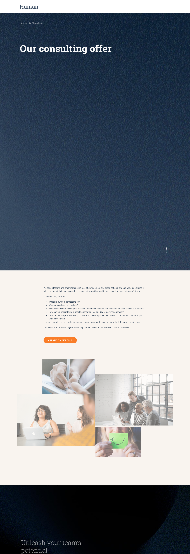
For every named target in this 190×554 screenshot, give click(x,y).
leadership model (112, 327)
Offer (29, 25)
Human (23, 25)
